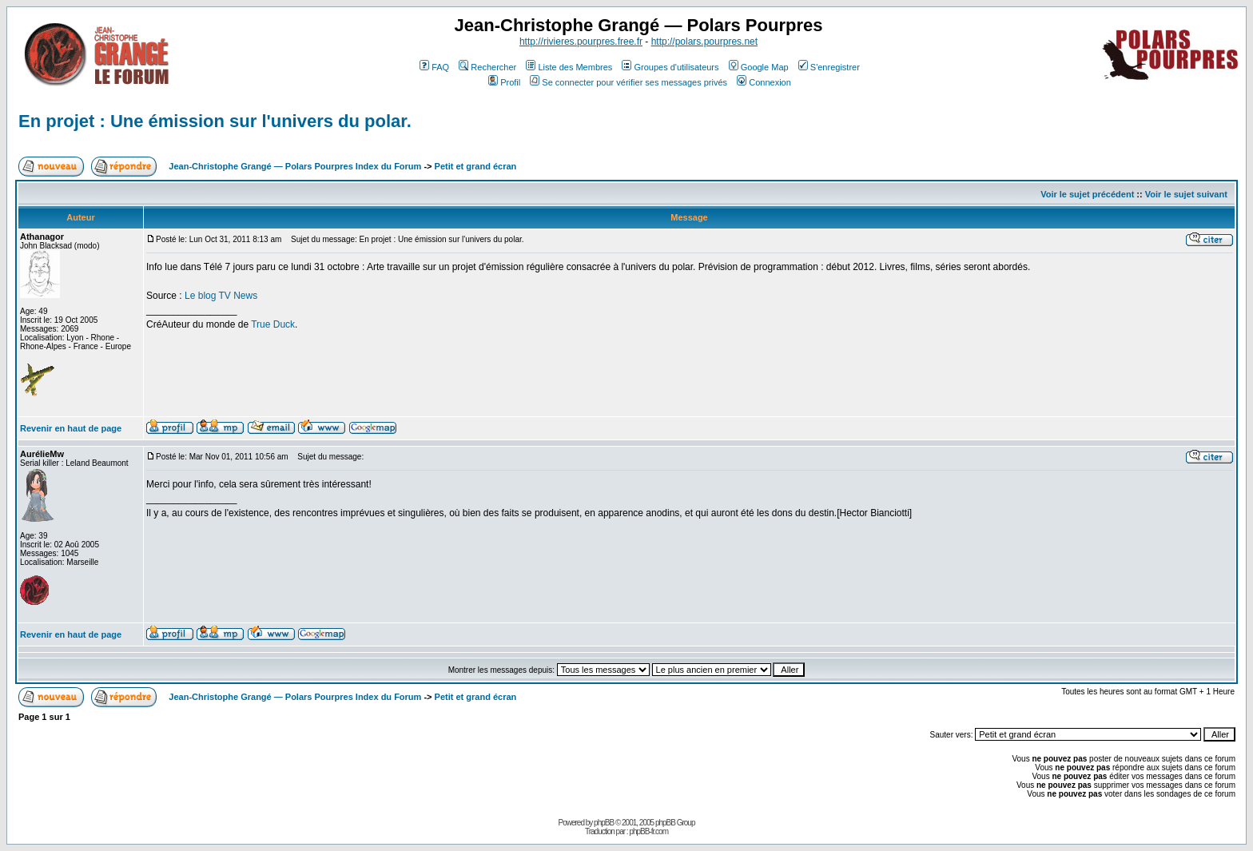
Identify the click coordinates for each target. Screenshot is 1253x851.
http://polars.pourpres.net (704, 41)
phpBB (604, 822)
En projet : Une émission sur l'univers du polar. (215, 121)
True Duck (273, 324)
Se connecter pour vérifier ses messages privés (628, 82)
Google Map (759, 67)
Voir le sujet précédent (1087, 194)
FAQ (434, 67)
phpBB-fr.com (648, 831)
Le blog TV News (221, 295)
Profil (504, 82)
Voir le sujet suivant (1186, 194)
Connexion (764, 82)
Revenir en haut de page (70, 428)
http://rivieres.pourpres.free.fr (580, 41)
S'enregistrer (829, 67)
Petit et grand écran (476, 166)
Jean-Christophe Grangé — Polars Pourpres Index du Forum (295, 166)
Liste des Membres (569, 67)
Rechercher (487, 67)
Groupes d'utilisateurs (670, 67)
